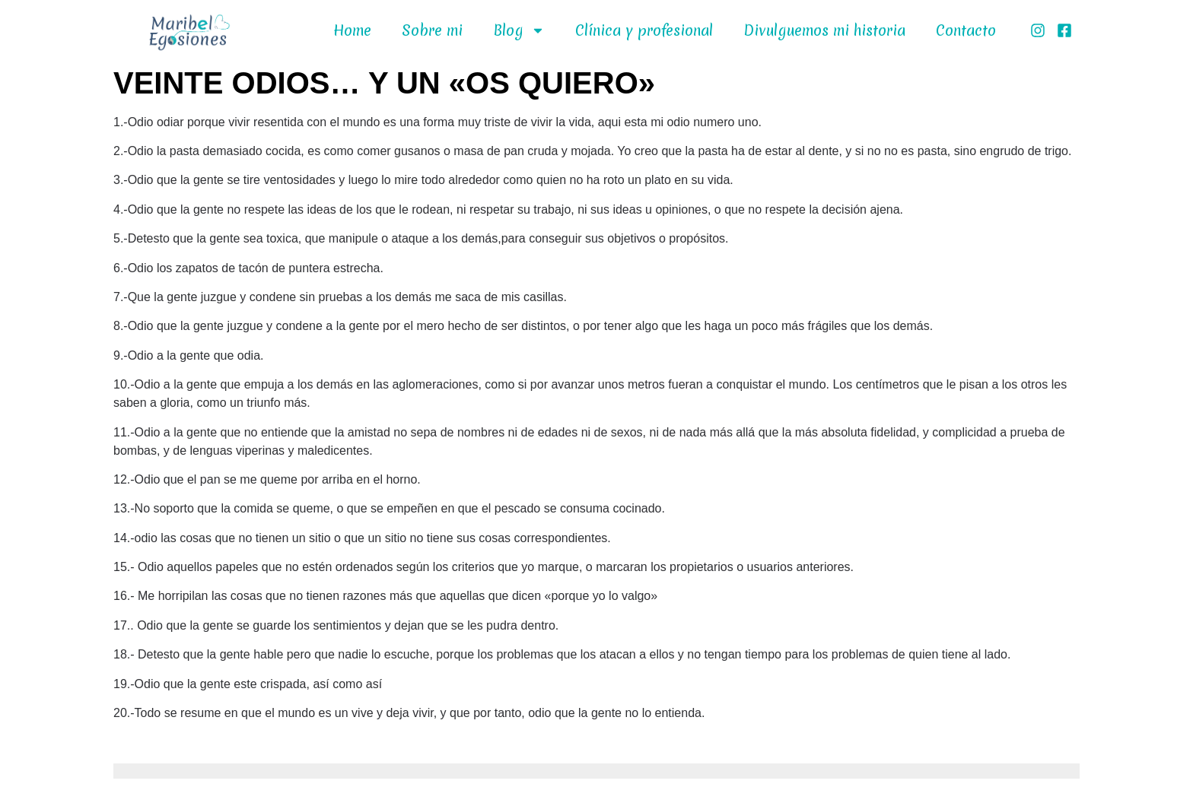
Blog (519, 30)
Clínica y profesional (644, 30)
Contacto (966, 30)
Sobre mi (432, 30)
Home (352, 30)
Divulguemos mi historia (824, 30)
